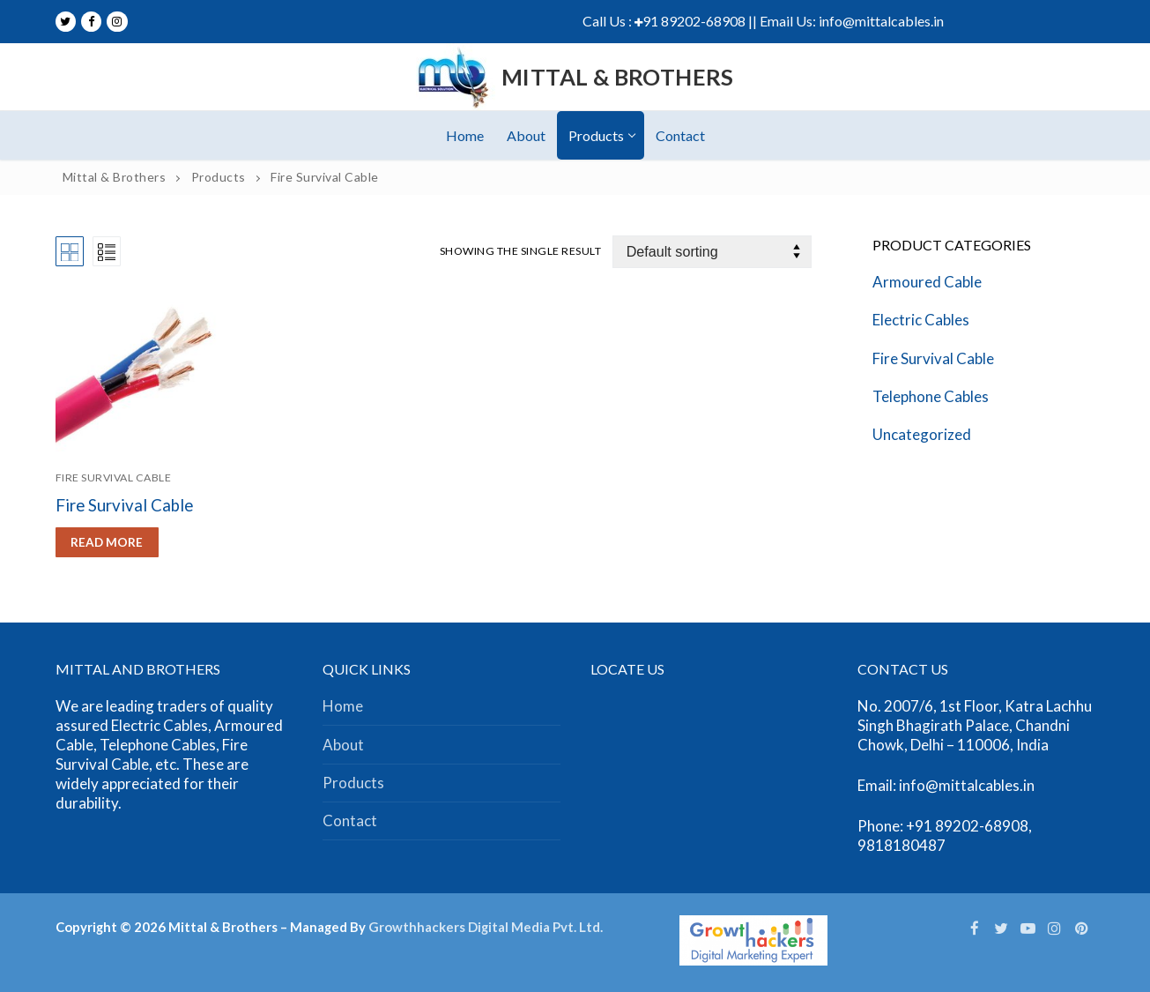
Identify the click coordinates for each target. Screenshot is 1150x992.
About (343, 744)
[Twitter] (66, 21)
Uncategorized (921, 434)
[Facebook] (91, 21)
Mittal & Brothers (617, 76)
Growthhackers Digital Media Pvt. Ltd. (485, 927)
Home (343, 706)
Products (353, 782)
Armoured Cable (927, 281)
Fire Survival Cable (114, 477)
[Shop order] (712, 251)
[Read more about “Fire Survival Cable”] (107, 542)
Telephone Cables (930, 396)
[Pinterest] (1081, 927)
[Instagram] (117, 21)
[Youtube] (1027, 927)
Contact (350, 820)
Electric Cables (920, 319)
